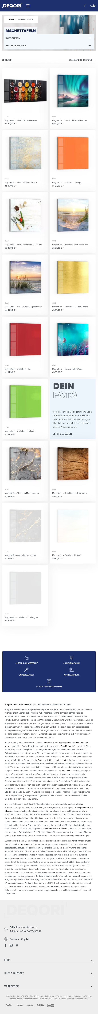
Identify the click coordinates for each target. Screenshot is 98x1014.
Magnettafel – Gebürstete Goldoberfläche (70, 307)
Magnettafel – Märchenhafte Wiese (67, 369)
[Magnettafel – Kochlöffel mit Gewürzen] (25, 91)
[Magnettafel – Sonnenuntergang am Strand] (25, 277)
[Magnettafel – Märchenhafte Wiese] (73, 339)
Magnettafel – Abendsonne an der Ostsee (70, 245)
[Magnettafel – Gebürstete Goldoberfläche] (73, 277)
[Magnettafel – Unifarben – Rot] (25, 339)
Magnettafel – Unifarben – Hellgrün (20, 431)
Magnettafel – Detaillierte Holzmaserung (69, 493)
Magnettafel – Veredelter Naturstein (20, 555)
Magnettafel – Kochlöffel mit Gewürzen (21, 120)
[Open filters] (7, 60)
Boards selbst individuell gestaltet (53, 760)
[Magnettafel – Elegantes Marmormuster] (25, 464)
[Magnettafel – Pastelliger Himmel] (73, 526)
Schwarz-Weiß (64, 770)
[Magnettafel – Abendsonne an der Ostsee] (73, 215)
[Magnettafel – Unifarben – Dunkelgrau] (25, 588)
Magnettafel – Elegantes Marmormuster (22, 493)
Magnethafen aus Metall (57, 828)
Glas (7, 117)
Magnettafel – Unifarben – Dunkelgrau (21, 617)
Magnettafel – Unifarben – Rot (18, 369)
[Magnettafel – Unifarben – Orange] (73, 153)
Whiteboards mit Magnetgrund (57, 742)
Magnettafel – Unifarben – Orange (67, 182)
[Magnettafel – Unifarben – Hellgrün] (25, 401)
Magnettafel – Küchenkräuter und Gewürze (23, 245)
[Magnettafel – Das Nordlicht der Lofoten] (73, 91)
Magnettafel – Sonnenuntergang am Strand (23, 307)
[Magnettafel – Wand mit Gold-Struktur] (25, 153)
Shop (11, 19)
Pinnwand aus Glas (28, 844)
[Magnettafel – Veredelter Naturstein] (25, 526)
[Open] (28, 5)
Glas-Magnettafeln (69, 746)
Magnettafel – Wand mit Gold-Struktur (21, 182)
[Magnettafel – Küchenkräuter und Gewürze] (25, 215)
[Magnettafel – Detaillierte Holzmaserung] (73, 464)
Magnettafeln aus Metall (16, 704)
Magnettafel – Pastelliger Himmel (66, 555)
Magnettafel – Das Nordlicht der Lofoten (69, 120)
